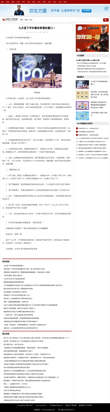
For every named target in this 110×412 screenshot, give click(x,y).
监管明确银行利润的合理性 (86, 131)
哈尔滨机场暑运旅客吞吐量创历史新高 (17, 367)
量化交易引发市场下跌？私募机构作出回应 (18, 288)
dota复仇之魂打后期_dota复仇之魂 (87, 60)
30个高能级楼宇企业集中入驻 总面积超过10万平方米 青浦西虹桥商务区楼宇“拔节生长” (33, 285)
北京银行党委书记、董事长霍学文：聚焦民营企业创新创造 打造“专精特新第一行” (31, 377)
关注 (54, 2)
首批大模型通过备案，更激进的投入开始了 (18, 351)
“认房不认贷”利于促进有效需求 (14, 279)
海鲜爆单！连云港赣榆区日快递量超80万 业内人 (93, 151)
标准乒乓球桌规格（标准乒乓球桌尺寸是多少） (20, 308)
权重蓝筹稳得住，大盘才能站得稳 (88, 135)
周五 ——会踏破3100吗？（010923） (16, 384)
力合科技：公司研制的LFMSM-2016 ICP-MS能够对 (93, 158)
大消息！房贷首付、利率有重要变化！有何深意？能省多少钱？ (25, 325)
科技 (33, 2)
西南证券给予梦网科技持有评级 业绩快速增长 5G (91, 69)
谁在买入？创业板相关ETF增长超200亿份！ (18, 298)
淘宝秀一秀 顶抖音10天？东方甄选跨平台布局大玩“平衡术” (24, 341)
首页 (21, 20)
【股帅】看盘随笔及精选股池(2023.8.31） (18, 387)
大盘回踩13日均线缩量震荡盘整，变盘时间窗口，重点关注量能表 (26, 348)
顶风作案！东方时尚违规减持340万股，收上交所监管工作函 (24, 269)
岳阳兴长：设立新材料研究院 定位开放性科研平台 (21, 328)
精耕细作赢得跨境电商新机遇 (14, 282)
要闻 (7, 2)
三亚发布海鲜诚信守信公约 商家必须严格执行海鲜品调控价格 (25, 361)
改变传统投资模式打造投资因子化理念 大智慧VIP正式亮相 (23, 374)
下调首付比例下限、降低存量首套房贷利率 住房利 (91, 71)
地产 (49, 2)
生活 (59, 2)
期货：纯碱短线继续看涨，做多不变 (16, 302)
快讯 (65, 2)
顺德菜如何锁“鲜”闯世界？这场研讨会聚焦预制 (92, 145)
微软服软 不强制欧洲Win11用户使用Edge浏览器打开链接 (23, 394)
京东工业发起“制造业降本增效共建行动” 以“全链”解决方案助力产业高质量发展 (31, 305)
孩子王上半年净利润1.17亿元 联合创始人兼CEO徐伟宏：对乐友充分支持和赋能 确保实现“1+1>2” (37, 338)
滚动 (2, 2)
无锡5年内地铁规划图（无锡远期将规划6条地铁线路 (21, 318)
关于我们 (89, 405)
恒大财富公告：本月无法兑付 (14, 344)
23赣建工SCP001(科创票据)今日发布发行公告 (92, 141)
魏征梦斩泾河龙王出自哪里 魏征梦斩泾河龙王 (19, 311)
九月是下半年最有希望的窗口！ (14, 265)
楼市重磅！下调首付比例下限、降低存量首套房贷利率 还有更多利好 (27, 380)
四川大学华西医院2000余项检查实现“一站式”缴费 (91, 63)
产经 (23, 2)
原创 (44, 2)
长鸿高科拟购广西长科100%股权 (86, 66)
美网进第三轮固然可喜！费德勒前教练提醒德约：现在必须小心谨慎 (27, 272)
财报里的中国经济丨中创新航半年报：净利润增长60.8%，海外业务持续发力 (29, 357)
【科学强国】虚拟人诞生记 (13, 275)
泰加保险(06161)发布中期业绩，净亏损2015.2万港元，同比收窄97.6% (27, 354)
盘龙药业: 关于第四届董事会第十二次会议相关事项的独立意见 (25, 371)
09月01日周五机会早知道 (12, 390)
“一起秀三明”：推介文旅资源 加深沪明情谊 (18, 315)
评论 (39, 2)
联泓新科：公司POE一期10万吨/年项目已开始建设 (93, 154)
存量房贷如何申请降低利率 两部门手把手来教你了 (21, 321)
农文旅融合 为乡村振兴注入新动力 (15, 292)
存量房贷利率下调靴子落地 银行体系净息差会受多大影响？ (24, 397)
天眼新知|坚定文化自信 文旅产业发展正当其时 (19, 400)
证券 (18, 2)
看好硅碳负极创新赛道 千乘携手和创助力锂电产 (93, 148)
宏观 (12, 2)
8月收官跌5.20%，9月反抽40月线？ (89, 128)
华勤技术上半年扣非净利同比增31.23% (17, 295)
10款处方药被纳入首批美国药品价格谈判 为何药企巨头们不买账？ (26, 364)
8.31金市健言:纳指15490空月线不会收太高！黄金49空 (94, 138)
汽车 (28, 2)
